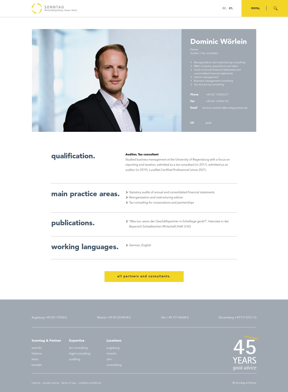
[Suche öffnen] (275, 8)
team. (35, 359)
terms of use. (69, 383)
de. (224, 8)
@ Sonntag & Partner (244, 383)
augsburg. (113, 348)
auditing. (75, 359)
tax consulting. (78, 348)
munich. (112, 353)
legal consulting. (80, 353)
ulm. (109, 359)
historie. (37, 353)
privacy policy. (51, 383)
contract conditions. (90, 383)
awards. (37, 348)
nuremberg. (114, 365)
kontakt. (37, 365)
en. (231, 8)
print (208, 123)
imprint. (36, 383)
